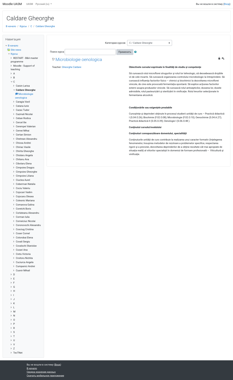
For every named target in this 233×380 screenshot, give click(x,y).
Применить (124, 51)
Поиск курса (57, 51)
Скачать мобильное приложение (45, 375)
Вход (227, 4)
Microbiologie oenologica (78, 59)
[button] (136, 52)
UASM (29, 4)
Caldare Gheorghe (45, 26)
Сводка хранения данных (41, 371)
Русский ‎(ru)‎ (43, 4)
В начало (11, 26)
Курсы (23, 26)
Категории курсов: (115, 42)
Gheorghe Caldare (71, 67)
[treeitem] (23, 46)
